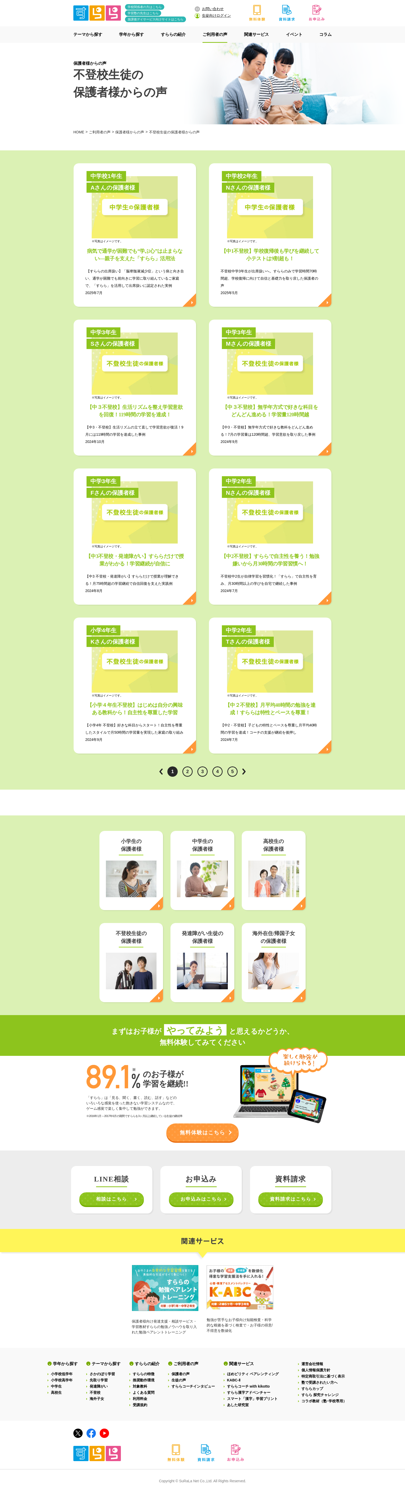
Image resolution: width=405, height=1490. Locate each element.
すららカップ (312, 1389)
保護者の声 (181, 1374)
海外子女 (97, 1399)
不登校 (95, 1392)
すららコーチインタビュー (193, 1386)
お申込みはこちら (201, 1199)
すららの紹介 (147, 1364)
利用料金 (140, 1399)
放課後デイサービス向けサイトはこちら (155, 19)
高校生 (56, 1392)
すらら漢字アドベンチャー (248, 1392)
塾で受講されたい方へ (319, 1382)
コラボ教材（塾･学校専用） (324, 1401)
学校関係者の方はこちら (145, 7)
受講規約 (140, 1405)
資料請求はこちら (290, 1199)
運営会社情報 (312, 1364)
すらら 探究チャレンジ (320, 1395)
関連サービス (241, 1364)
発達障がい (99, 1386)
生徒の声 (179, 1380)
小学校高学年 (62, 1380)
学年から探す (65, 1364)
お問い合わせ (209, 9)
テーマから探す (106, 1364)
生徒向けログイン (213, 15)
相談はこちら (111, 1199)
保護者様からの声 (89, 63)
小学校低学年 (62, 1374)
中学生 (56, 1386)
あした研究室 (238, 1405)
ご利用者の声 (100, 132)
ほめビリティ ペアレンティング (253, 1374)
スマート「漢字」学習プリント (252, 1399)
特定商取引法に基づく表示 (323, 1376)
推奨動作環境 (143, 1380)
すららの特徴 (143, 1374)
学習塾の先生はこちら (143, 13)
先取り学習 (99, 1380)
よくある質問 (143, 1392)
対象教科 (140, 1386)
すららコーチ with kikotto (248, 1386)
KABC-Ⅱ (233, 1380)
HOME (78, 132)
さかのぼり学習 (102, 1374)
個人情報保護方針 (315, 1370)
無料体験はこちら (202, 1132)
